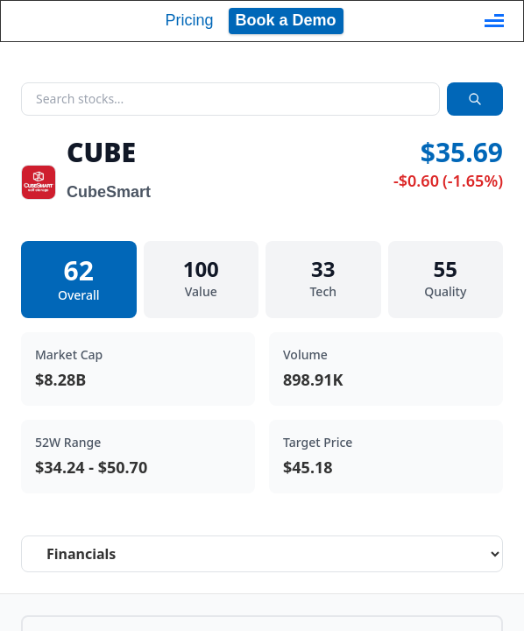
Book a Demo (286, 20)
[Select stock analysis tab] (262, 553)
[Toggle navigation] (494, 21)
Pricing (189, 20)
